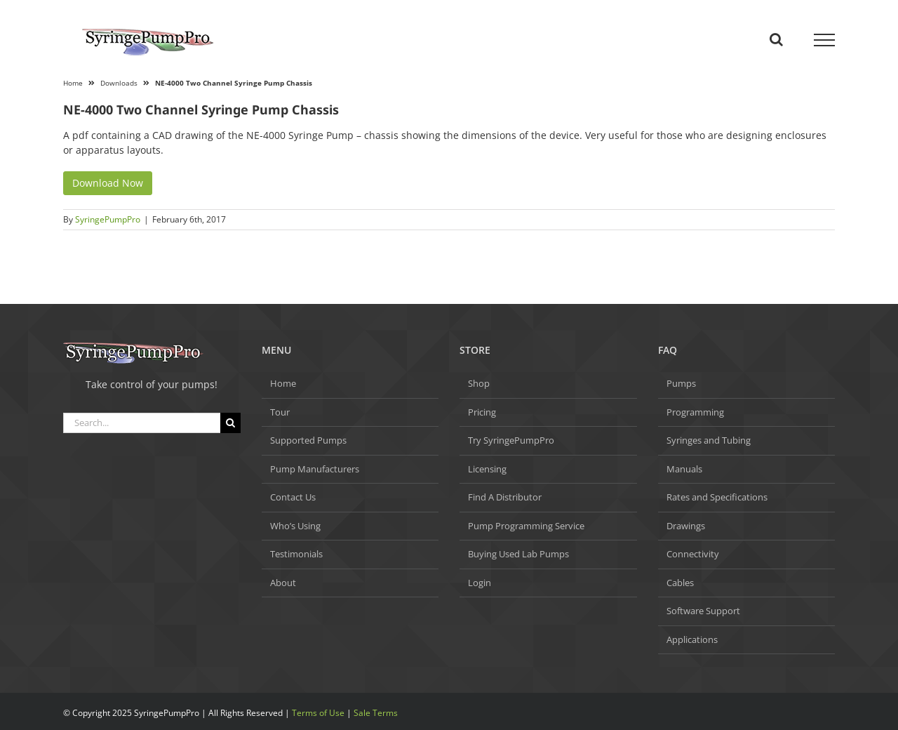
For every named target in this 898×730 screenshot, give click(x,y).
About (283, 582)
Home (73, 83)
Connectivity (692, 554)
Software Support (703, 610)
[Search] (230, 423)
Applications (692, 639)
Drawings (685, 525)
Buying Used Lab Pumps (518, 554)
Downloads (119, 83)
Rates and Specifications (717, 497)
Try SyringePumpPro (511, 440)
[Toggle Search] (776, 39)
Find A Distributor (505, 497)
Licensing (487, 469)
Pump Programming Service (526, 525)
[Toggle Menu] (824, 40)
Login (479, 582)
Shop (479, 383)
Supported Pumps (308, 440)
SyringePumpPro (107, 219)
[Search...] (141, 423)
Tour (280, 412)
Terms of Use (318, 713)
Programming (695, 412)
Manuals (684, 469)
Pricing (482, 412)
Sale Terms (376, 713)
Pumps (681, 383)
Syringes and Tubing (708, 440)
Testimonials (296, 554)
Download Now (107, 183)
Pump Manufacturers (314, 469)
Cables (680, 582)
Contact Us (293, 497)
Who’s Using (295, 525)
